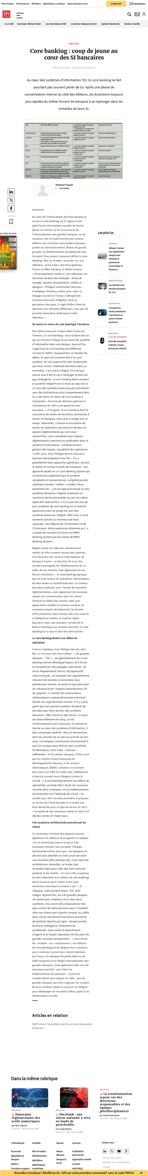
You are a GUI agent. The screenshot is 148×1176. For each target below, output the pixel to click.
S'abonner (116, 3)
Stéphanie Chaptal (64, 185)
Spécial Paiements (110, 23)
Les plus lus (106, 233)
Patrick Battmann (110, 1115)
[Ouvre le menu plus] (20, 14)
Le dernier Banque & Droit (84, 23)
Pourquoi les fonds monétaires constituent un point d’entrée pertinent (117, 315)
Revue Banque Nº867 (30, 1128)
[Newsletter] (137, 4)
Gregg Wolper (64, 1129)
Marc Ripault (19, 1125)
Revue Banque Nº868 (74, 1132)
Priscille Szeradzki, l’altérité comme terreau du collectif (117, 345)
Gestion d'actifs (132, 23)
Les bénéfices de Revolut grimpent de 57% (117, 288)
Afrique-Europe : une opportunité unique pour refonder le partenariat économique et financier (117, 259)
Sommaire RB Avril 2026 (29, 23)
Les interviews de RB (56, 23)
